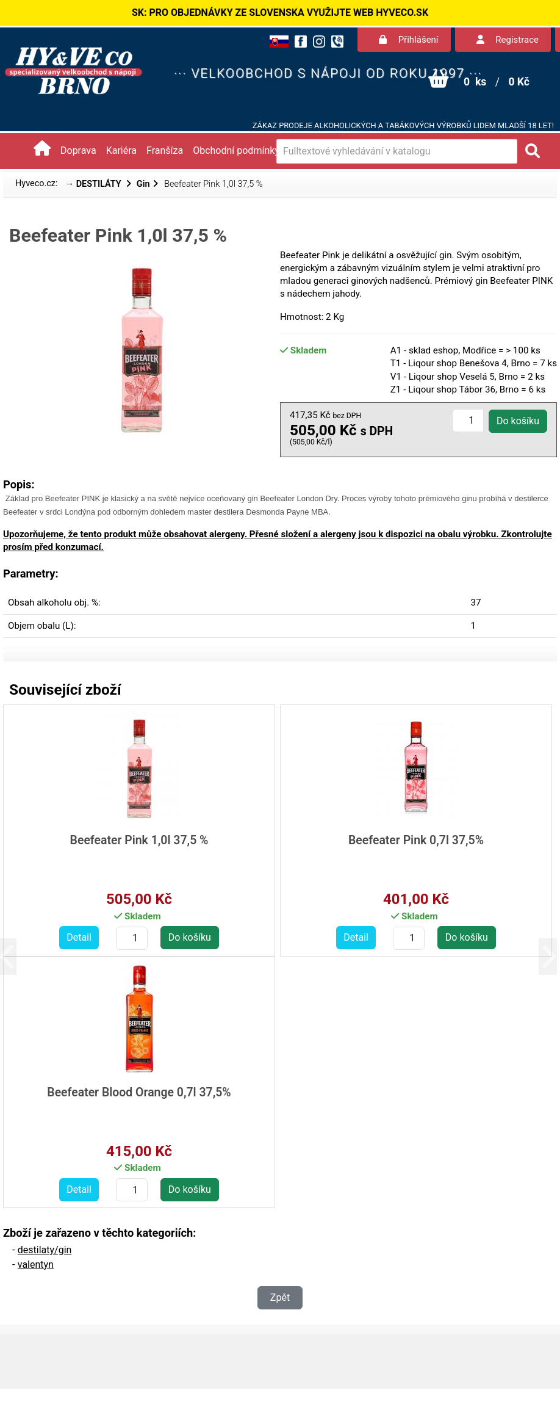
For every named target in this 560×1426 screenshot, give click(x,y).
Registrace (507, 39)
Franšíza (164, 150)
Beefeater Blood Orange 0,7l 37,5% (139, 1092)
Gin (143, 184)
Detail (79, 937)
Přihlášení (409, 39)
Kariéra (121, 150)
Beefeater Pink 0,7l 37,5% (416, 840)
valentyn (36, 1264)
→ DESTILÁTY (94, 184)
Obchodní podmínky (236, 150)
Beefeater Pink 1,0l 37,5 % (139, 840)
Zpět (280, 1297)
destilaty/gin (45, 1250)
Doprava (78, 150)
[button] (17, 956)
